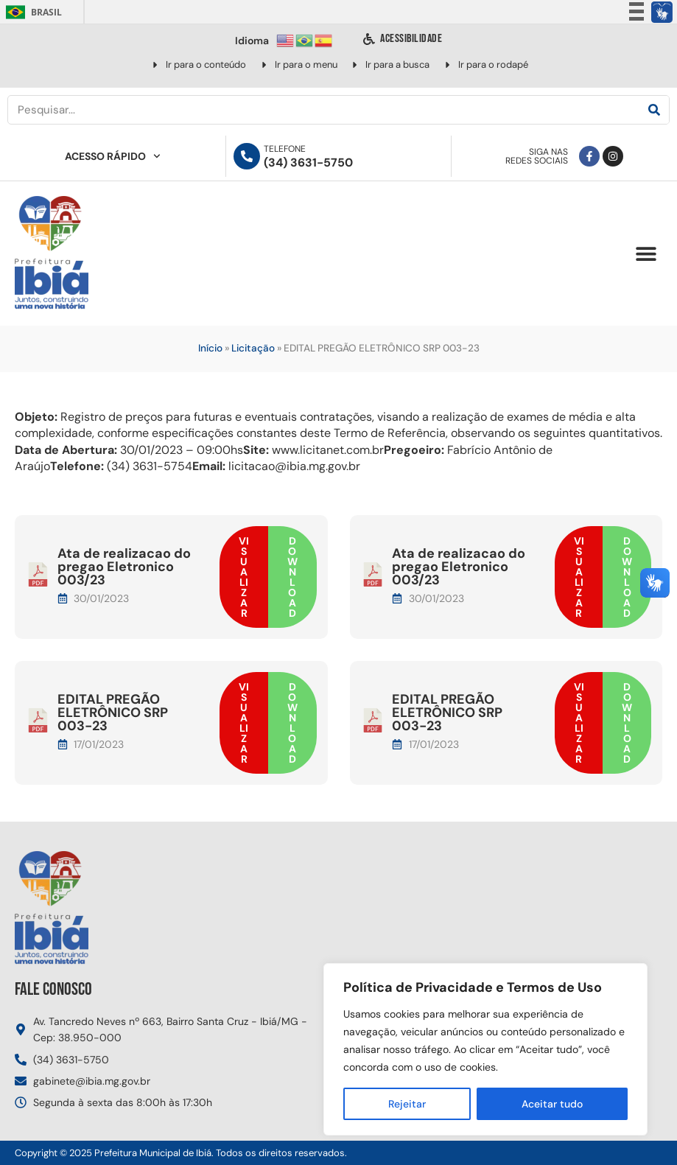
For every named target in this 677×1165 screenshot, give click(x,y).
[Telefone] (247, 156)
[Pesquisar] (654, 110)
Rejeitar (407, 1103)
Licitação (253, 348)
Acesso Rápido (113, 156)
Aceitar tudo (552, 1103)
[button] (645, 253)
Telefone (285, 149)
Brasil (31, 12)
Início (210, 348)
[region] (485, 1049)
